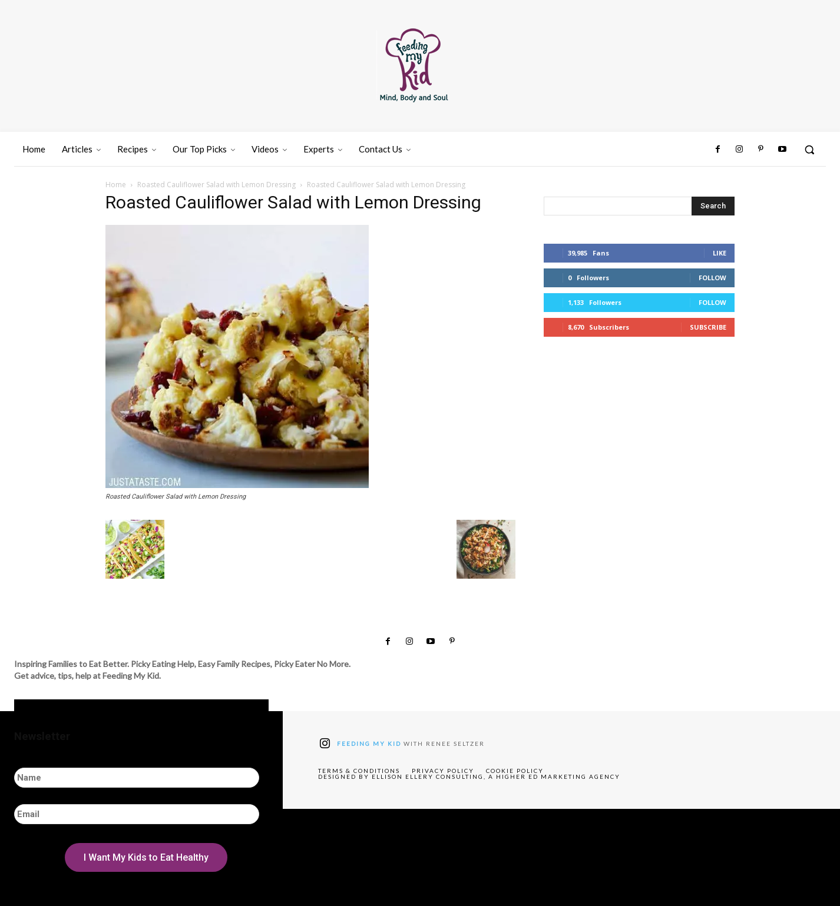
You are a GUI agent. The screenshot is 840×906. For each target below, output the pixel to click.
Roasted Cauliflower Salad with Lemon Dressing (216, 185)
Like (719, 252)
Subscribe (708, 327)
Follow (712, 277)
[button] (809, 149)
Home (115, 185)
